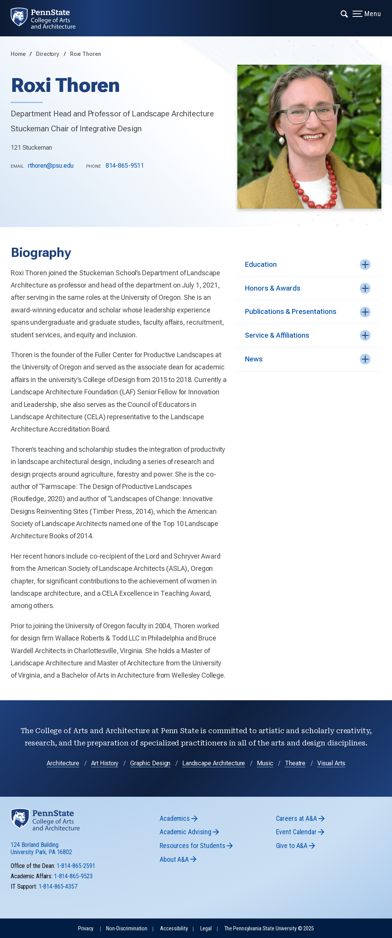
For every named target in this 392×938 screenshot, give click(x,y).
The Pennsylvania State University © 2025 (269, 928)
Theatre (295, 763)
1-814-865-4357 (58, 886)
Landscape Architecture (213, 763)
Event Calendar (296, 832)
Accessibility (174, 928)
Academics (175, 818)
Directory (48, 54)
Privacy (85, 928)
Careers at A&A (296, 818)
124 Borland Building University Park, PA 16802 (41, 848)
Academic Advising (185, 832)
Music (265, 763)
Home (18, 54)
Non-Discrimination (126, 928)
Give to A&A (292, 846)
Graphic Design (150, 763)
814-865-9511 (125, 165)
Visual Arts (331, 763)
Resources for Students (192, 846)
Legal (205, 928)
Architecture (63, 763)
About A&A (174, 859)
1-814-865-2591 (76, 865)
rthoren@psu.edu (50, 165)
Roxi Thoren (85, 54)
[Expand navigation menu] (344, 13)
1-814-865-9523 (73, 876)
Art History (105, 763)
